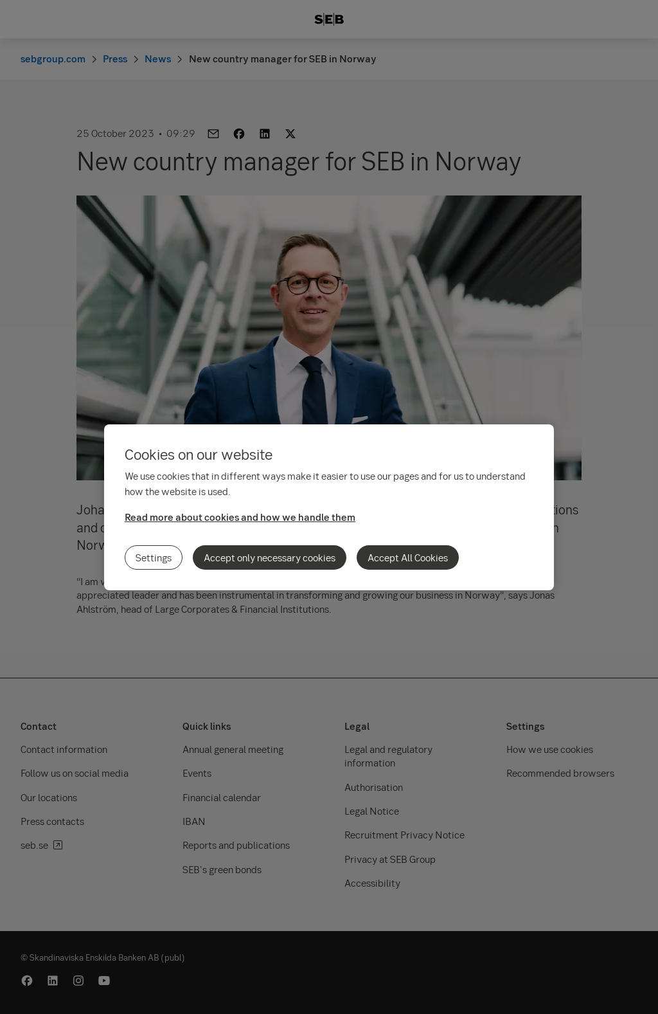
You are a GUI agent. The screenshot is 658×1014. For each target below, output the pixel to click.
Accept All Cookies (408, 557)
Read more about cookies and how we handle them (240, 517)
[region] (329, 507)
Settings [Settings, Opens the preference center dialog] (154, 557)
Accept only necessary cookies (269, 557)
